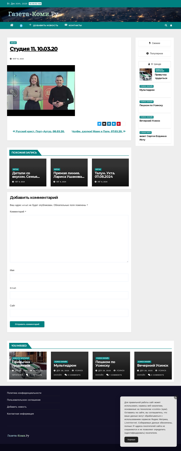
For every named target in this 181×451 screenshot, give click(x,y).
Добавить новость (17, 406)
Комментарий (18, 211)
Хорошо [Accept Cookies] (131, 439)
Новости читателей (160, 70)
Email (13, 288)
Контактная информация (20, 413)
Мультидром (147, 90)
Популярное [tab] (154, 53)
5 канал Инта (145, 132)
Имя (12, 270)
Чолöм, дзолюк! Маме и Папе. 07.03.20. (99, 131)
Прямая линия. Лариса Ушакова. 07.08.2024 (68, 176)
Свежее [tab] (154, 43)
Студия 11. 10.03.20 (34, 49)
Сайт (12, 305)
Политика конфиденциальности (24, 393)
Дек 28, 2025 (63, 371)
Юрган (13, 42)
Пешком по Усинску (151, 105)
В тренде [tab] (154, 64)
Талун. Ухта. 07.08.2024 (105, 175)
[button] (166, 25)
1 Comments (115, 375)
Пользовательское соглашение (24, 400)
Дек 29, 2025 (21, 371)
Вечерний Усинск (150, 120)
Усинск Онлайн (146, 86)
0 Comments (35, 375)
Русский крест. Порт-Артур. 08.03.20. (39, 131)
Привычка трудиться (21, 363)
